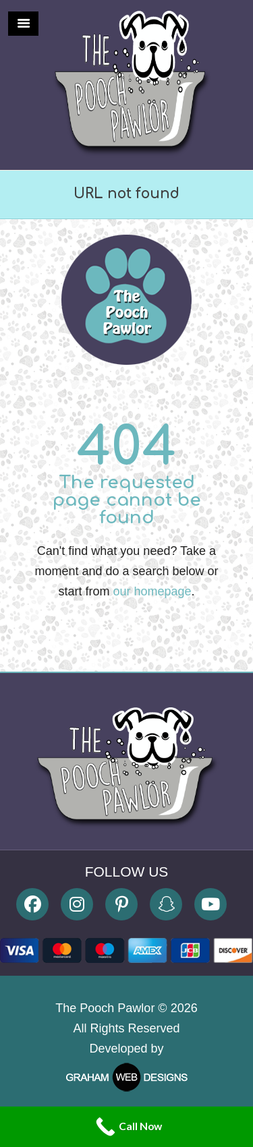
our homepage (152, 591)
